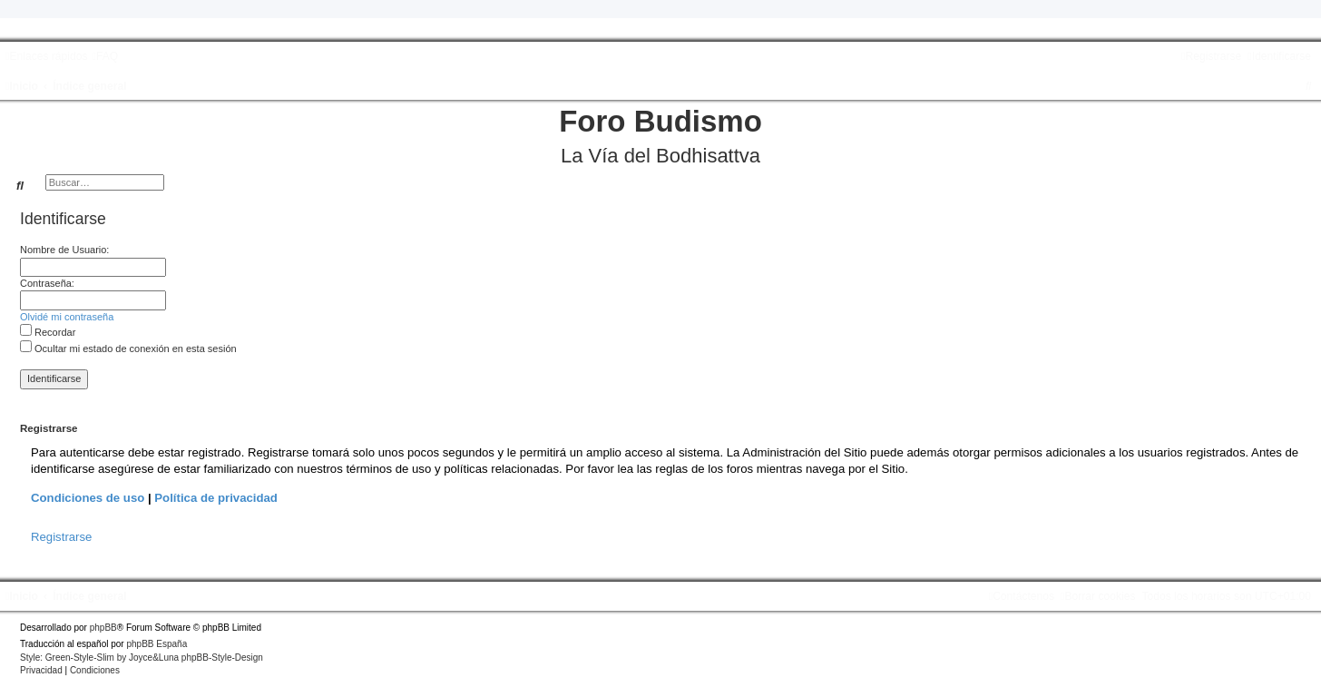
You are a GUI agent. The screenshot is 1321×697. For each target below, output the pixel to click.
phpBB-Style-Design (222, 658)
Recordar (47, 332)
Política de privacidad (216, 498)
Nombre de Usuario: (64, 249)
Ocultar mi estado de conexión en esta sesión (128, 348)
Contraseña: (47, 283)
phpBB (103, 628)
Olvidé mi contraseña (66, 316)
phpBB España (156, 644)
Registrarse (61, 537)
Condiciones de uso (87, 498)
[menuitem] (105, 56)
